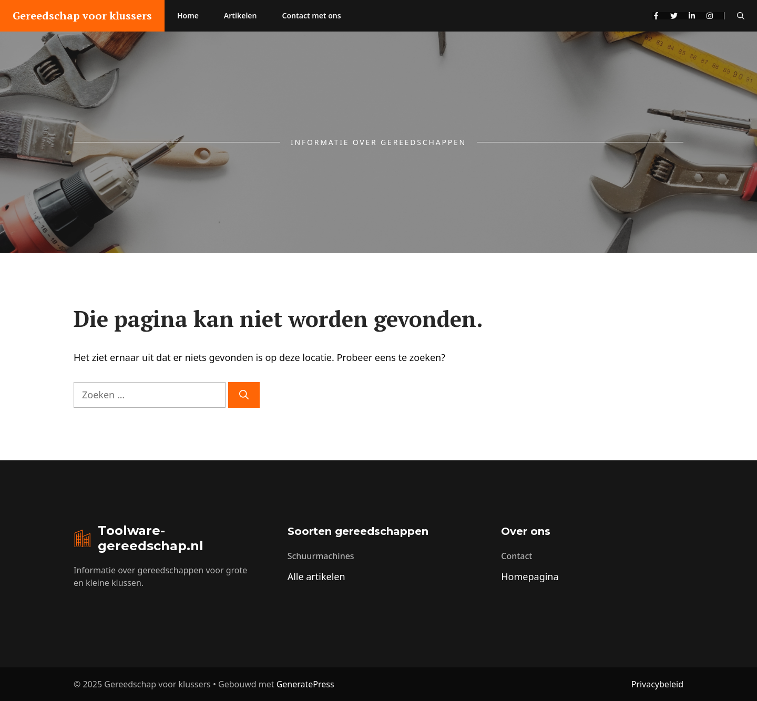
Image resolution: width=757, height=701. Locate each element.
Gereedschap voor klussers (82, 15)
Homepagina (529, 576)
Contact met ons (311, 15)
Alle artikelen (316, 576)
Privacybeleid (657, 684)
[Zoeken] (244, 395)
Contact (516, 556)
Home (188, 15)
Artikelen (240, 15)
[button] (740, 16)
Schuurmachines (321, 556)
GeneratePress (305, 684)
